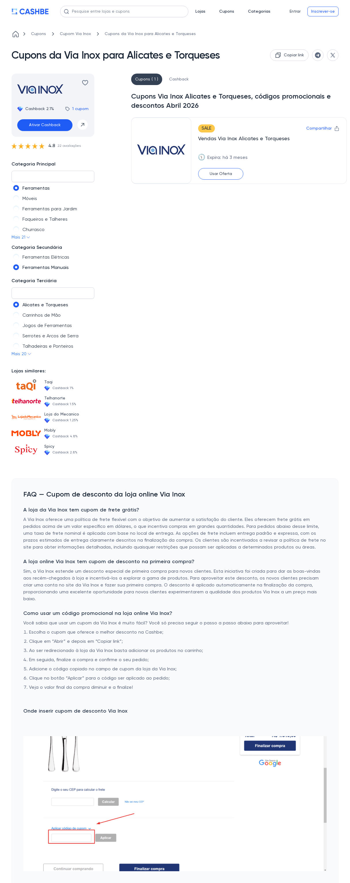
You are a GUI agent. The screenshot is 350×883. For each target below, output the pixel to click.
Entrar (295, 11)
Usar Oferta (221, 174)
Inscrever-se (323, 11)
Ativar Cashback (45, 125)
